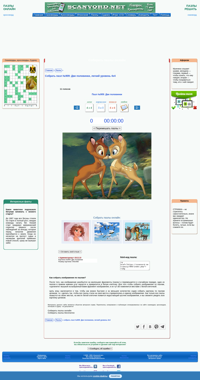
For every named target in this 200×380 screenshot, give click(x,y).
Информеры (42, 357)
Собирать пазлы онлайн (59, 312)
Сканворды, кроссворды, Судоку (21, 60)
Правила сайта (42, 358)
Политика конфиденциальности (93, 360)
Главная (49, 70)
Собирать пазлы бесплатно (61, 314)
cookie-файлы (100, 376)
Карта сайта (42, 360)
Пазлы (58, 70)
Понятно (115, 376)
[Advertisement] (100, 37)
